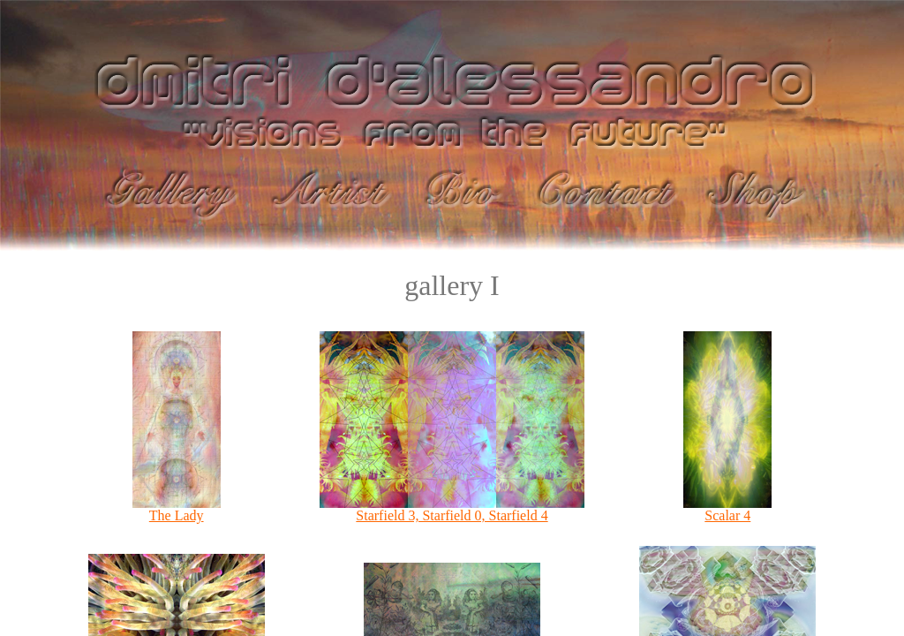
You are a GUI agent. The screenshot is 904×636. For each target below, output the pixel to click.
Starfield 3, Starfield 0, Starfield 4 (452, 509)
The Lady (176, 509)
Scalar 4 (727, 509)
